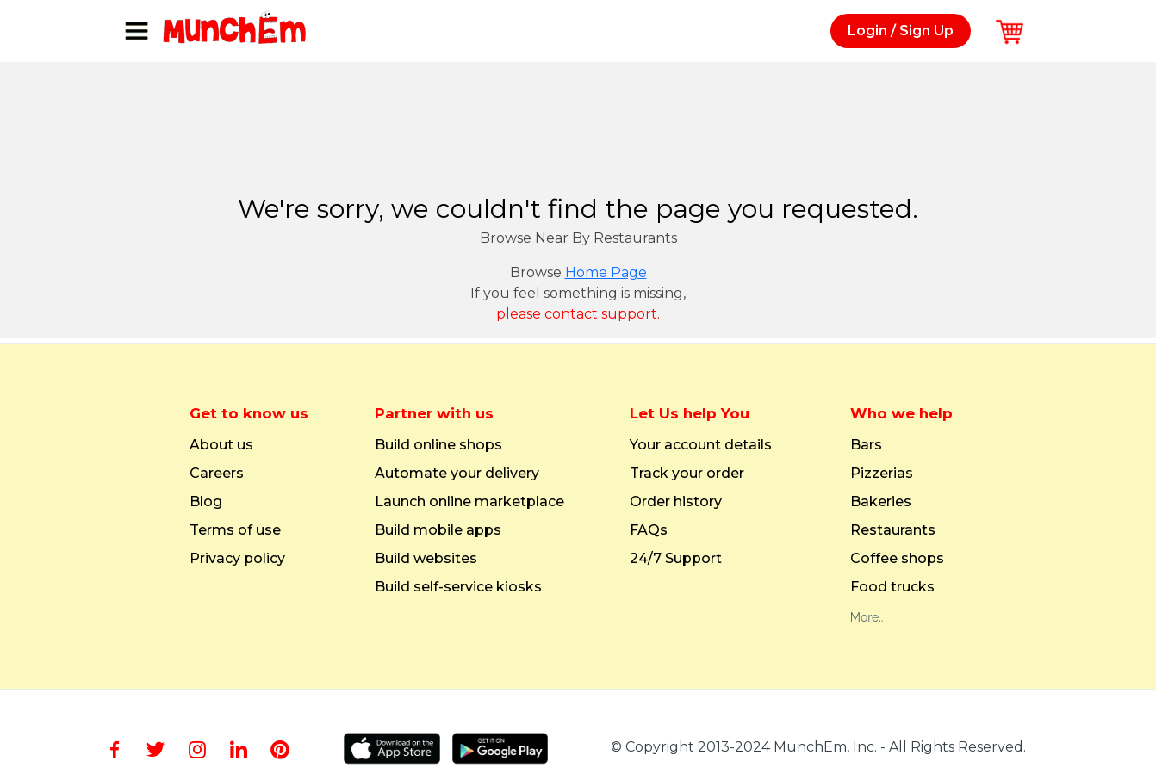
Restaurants (892, 530)
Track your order (687, 473)
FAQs (649, 530)
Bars (866, 445)
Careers (217, 473)
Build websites (426, 559)
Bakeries (880, 502)
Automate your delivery (457, 473)
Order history (676, 502)
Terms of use (235, 530)
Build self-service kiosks (458, 587)
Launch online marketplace (469, 502)
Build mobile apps (438, 530)
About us (221, 445)
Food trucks (892, 587)
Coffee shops (897, 559)
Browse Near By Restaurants (578, 238)
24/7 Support (676, 559)
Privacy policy (237, 559)
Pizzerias (881, 473)
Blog (206, 502)
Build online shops (438, 445)
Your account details (701, 445)
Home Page (606, 272)
